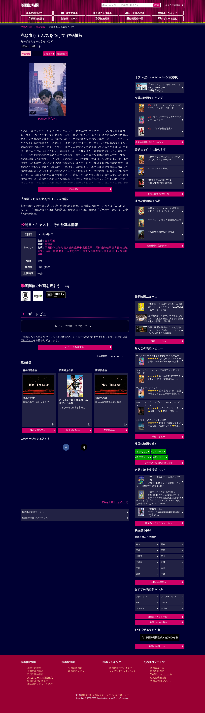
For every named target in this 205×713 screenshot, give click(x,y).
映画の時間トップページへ (35, 518)
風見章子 (87, 247)
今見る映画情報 (158, 677)
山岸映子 (106, 247)
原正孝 (107, 251)
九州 (138, 574)
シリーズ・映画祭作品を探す (159, 463)
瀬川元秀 (117, 251)
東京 (138, 544)
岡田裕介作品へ (73, 430)
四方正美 (117, 247)
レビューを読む (167, 18)
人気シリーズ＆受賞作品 (40, 677)
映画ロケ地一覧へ (158, 622)
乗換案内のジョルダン (92, 694)
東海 (163, 550)
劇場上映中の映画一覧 (158, 194)
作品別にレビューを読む (40, 684)
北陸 (163, 562)
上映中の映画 (69, 12)
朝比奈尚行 (97, 251)
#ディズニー (159, 457)
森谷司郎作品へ (37, 430)
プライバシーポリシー (118, 694)
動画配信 (61, 53)
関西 (138, 550)
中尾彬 (97, 247)
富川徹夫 (69, 247)
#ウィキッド (157, 451)
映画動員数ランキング (120, 667)
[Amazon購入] (47, 118)
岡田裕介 (50, 247)
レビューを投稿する (74, 347)
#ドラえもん (141, 451)
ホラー (164, 608)
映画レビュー (158, 436)
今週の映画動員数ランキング (149, 142)
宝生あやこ (73, 251)
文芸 (33, 46)
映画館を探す (36, 18)
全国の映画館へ (158, 582)
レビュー (48, 53)
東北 (163, 556)
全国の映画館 (75, 667)
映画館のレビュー (77, 671)
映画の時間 (26, 27)
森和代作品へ (110, 430)
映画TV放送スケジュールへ (158, 523)
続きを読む (74, 189)
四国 (163, 568)
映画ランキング (167, 12)
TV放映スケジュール (161, 674)
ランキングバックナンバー (123, 671)
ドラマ (25, 46)
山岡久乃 (85, 251)
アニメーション (168, 596)
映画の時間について (158, 646)
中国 (138, 568)
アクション (141, 596)
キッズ (164, 602)
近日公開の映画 (134, 12)
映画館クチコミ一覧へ (158, 616)
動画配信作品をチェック (159, 245)
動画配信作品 (135, 18)
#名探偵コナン (142, 457)
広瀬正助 (51, 251)
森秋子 (78, 247)
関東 (163, 544)
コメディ (140, 608)
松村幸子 (61, 251)
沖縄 (163, 574)
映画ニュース (69, 18)
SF (137, 602)
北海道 (139, 556)
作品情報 (40, 27)
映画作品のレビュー (37, 680)
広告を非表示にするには (114, 502)
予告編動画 (102, 18)
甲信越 (139, 562)
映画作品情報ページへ (32, 512)
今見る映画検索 (172, 5)
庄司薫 (48, 244)
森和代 (59, 247)
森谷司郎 (50, 240)
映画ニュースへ (158, 341)
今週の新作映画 (102, 12)
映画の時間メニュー (36, 13)
